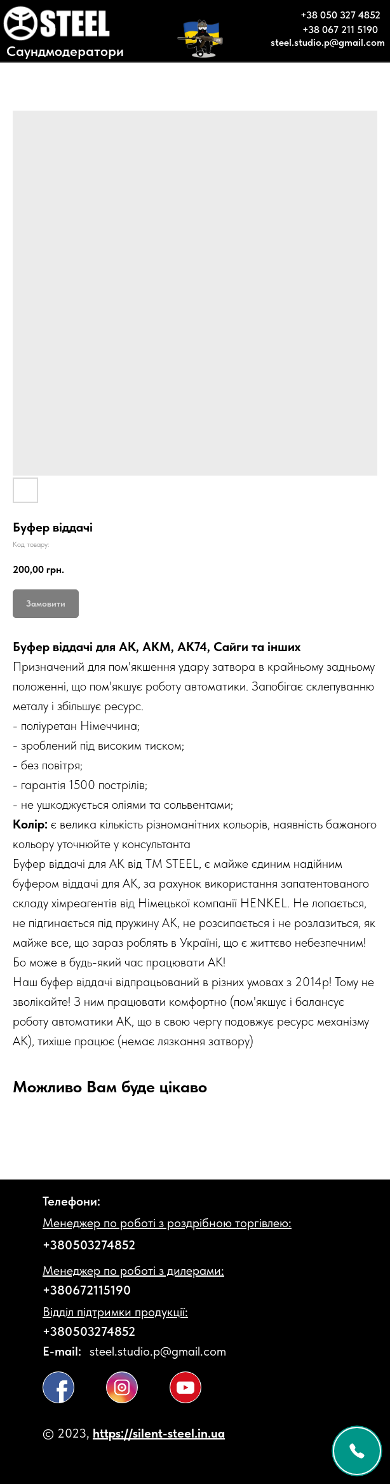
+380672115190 (87, 1290)
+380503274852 (89, 1245)
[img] (58, 1387)
